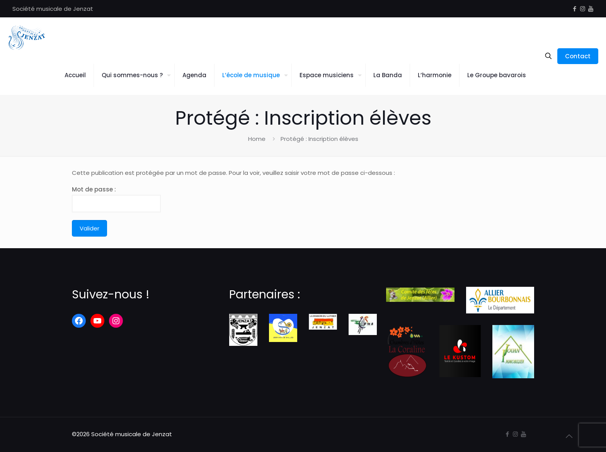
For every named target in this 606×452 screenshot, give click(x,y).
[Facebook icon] (574, 9)
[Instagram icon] (583, 9)
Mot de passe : (116, 198)
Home (257, 139)
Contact (578, 56)
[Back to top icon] (569, 436)
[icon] (591, 9)
